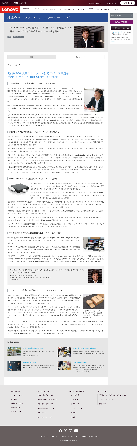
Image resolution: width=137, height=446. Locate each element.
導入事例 (105, 9)
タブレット (74, 399)
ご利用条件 (53, 437)
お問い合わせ (128, 3)
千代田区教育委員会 (80, 362)
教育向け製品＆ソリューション (47, 399)
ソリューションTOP (43, 391)
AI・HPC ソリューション (45, 417)
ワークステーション (77, 408)
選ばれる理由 (29, 9)
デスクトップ (75, 404)
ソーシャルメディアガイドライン (70, 437)
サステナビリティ (44, 9)
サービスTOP (102, 391)
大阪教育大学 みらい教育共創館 (84, 348)
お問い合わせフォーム (121, 28)
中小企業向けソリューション (46, 408)
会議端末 (74, 413)
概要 (31, 57)
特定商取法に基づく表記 (89, 437)
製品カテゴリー (121, 15)
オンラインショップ (109, 3)
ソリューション (60, 9)
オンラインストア (17, 411)
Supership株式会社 (29, 362)
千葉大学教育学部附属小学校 (33, 348)
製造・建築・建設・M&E (45, 404)
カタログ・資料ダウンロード (123, 9)
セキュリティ (42, 413)
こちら (113, 41)
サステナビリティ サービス (107, 399)
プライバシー (44, 437)
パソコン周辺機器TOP (77, 391)
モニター (74, 417)
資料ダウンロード (17, 403)
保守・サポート (104, 404)
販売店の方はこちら (94, 3)
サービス (94, 9)
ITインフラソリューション (46, 395)
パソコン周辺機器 (78, 9)
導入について (80, 57)
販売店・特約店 (117, 32)
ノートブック (75, 395)
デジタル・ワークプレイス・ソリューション (112, 395)
